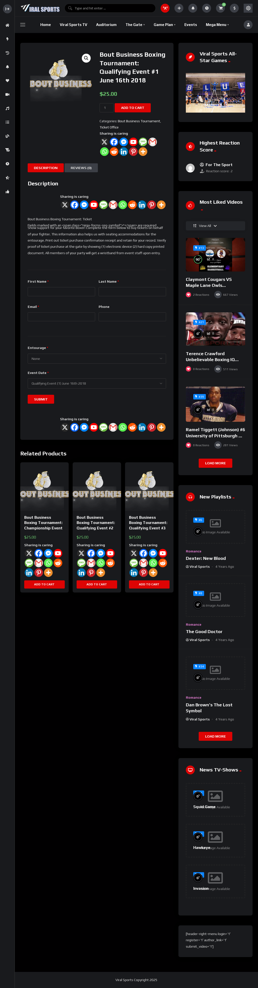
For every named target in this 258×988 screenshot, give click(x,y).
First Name (38, 281)
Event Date (38, 373)
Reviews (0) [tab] (81, 168)
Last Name (109, 281)
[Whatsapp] (122, 204)
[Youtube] (93, 204)
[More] (161, 204)
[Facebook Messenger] (84, 204)
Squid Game (204, 806)
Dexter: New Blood (206, 558)
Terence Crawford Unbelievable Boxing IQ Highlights (210, 359)
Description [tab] (46, 168)
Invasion (201, 888)
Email (33, 307)
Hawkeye (201, 847)
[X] (65, 204)
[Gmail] (113, 204)
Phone (104, 307)
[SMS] (103, 204)
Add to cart (132, 108)
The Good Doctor (204, 631)
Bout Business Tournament (139, 121)
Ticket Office (109, 127)
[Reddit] (132, 204)
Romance (193, 551)
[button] (86, 58)
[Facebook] (74, 204)
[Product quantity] (106, 107)
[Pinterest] (151, 204)
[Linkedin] (142, 204)
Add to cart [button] (44, 584)
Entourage (38, 348)
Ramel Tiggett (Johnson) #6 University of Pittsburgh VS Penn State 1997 (215, 435)
